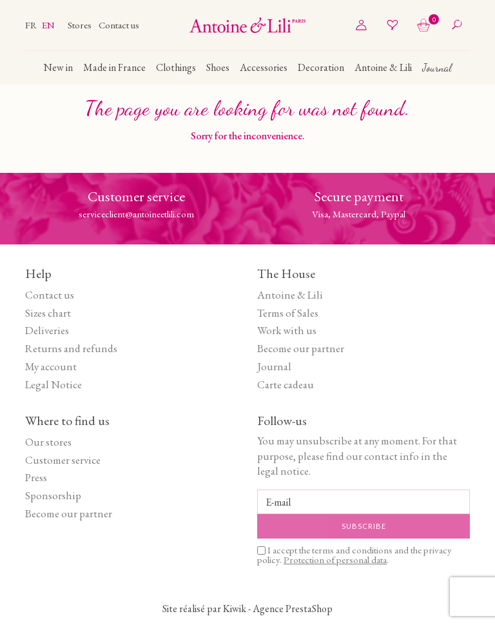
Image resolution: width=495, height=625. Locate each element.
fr (32, 25)
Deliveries (47, 330)
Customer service (63, 460)
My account (51, 366)
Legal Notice (53, 384)
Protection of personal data (335, 559)
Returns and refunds (71, 348)
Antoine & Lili (290, 295)
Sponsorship (53, 495)
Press (36, 477)
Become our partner (300, 348)
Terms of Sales (287, 313)
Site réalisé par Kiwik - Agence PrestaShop (247, 608)
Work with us (286, 330)
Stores (80, 25)
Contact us (119, 25)
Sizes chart (48, 313)
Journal (274, 366)
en (48, 25)
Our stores (48, 442)
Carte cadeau (285, 384)
